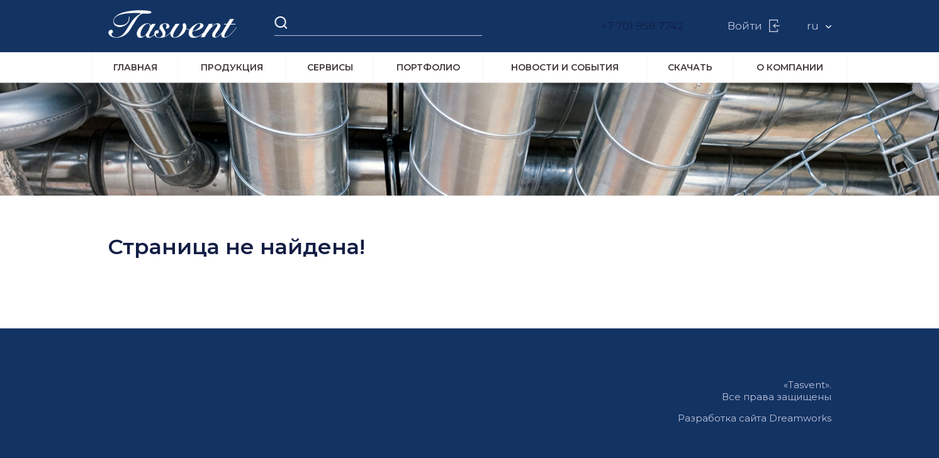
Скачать (690, 68)
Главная (135, 68)
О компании (789, 68)
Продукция (232, 68)
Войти (745, 26)
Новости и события (565, 68)
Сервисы (330, 68)
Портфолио (428, 68)
